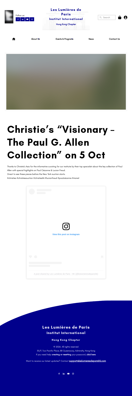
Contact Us (114, 39)
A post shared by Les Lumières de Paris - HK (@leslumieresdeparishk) (66, 274)
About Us (35, 39)
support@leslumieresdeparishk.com (87, 360)
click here (91, 354)
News (91, 39)
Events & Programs (64, 39)
